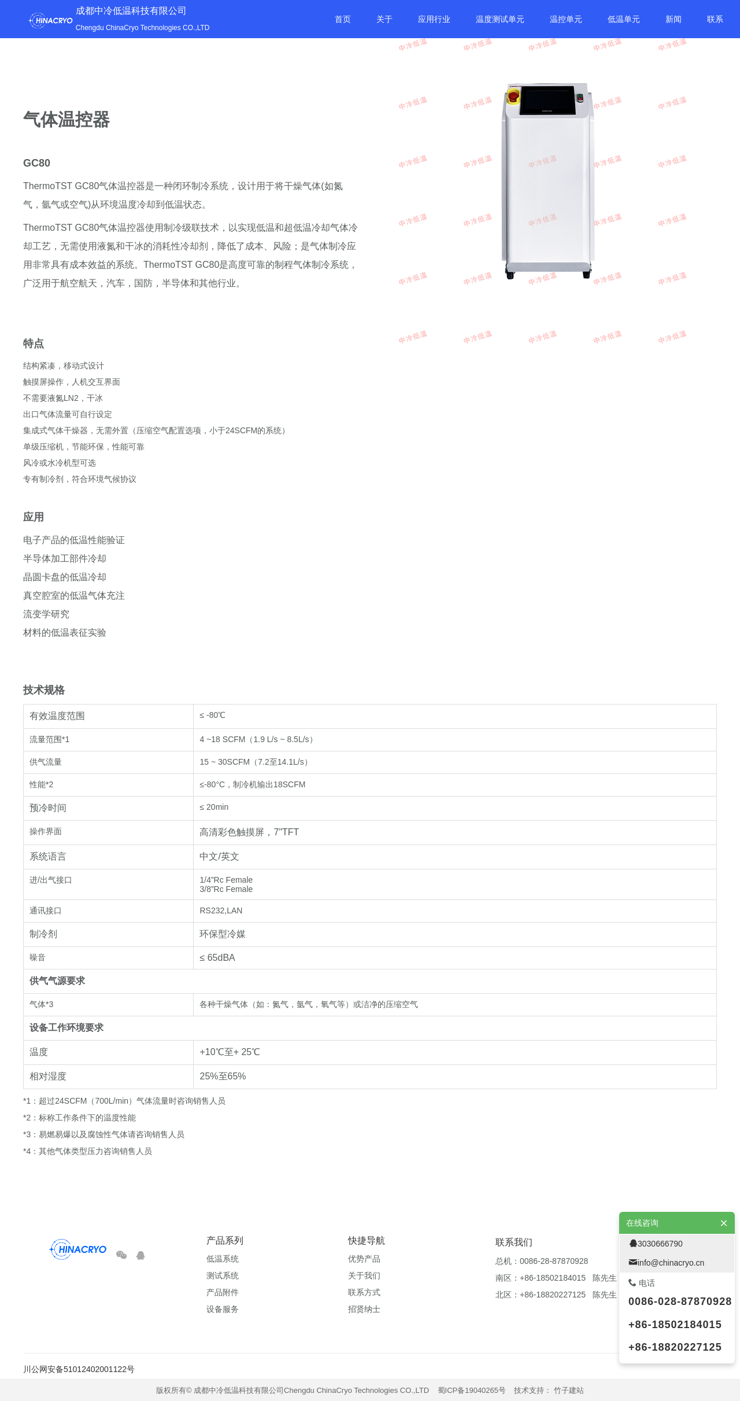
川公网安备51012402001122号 (79, 1369)
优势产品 (364, 1258)
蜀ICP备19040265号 (472, 1390)
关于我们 (364, 1275)
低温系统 (222, 1258)
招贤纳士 (364, 1309)
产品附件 (222, 1292)
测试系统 (222, 1275)
